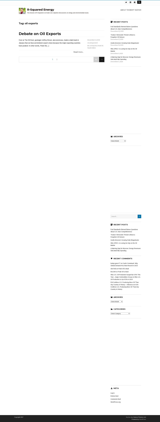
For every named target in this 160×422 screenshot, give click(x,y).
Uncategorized (92, 43)
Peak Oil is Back (123, 268)
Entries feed (114, 396)
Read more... (78, 52)
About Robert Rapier (130, 10)
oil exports (93, 45)
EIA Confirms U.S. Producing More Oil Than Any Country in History (125, 287)
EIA (88, 45)
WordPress (142, 419)
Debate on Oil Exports (40, 33)
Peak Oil (100, 45)
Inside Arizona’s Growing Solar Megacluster (125, 43)
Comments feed (116, 399)
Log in (112, 393)
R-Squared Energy (40, 9)
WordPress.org (116, 402)
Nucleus (128, 417)
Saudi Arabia (91, 48)
